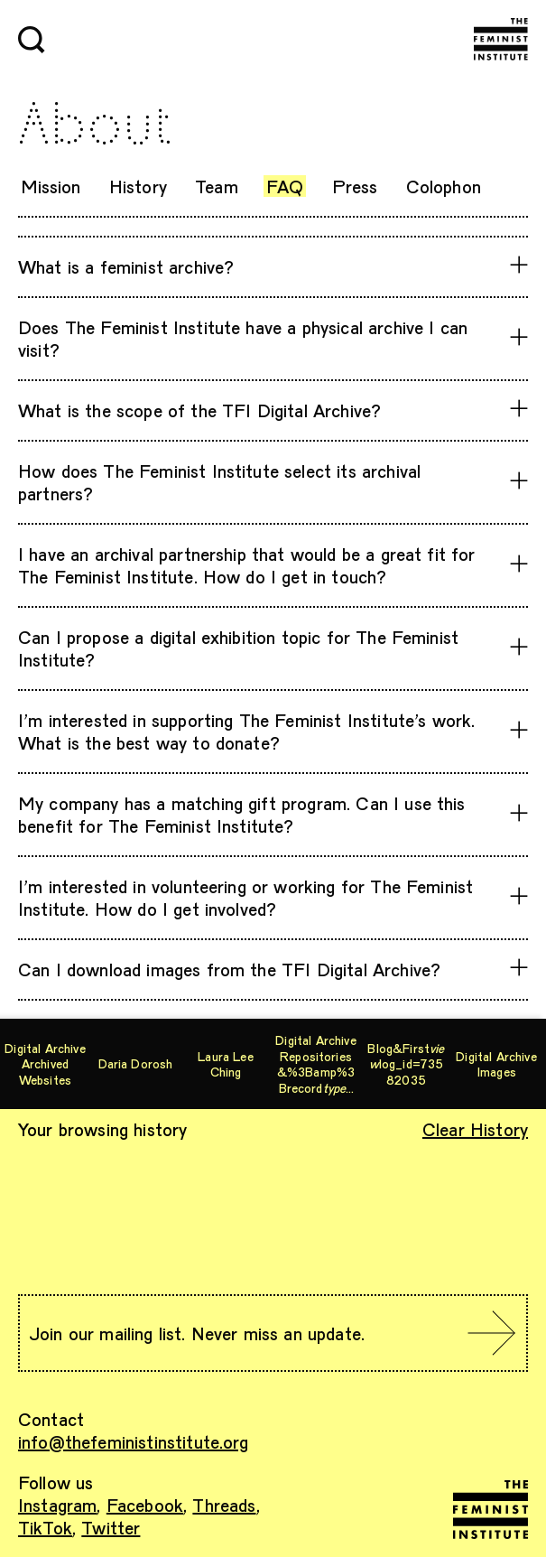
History (138, 186)
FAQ (284, 186)
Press (355, 186)
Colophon (443, 186)
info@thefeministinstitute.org (133, 1441)
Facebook (144, 1504)
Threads (223, 1504)
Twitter (110, 1527)
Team (216, 186)
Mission (51, 186)
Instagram (57, 1504)
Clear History (475, 1129)
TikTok (45, 1527)
